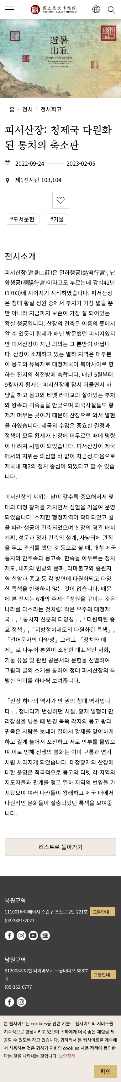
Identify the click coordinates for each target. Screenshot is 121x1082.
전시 (27, 109)
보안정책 (67, 1055)
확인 (105, 1071)
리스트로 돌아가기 (61, 847)
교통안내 (101, 911)
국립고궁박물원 (53, 9)
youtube (33, 935)
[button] (9, 9)
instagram (21, 935)
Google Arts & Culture (45, 935)
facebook (9, 935)
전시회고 (51, 109)
